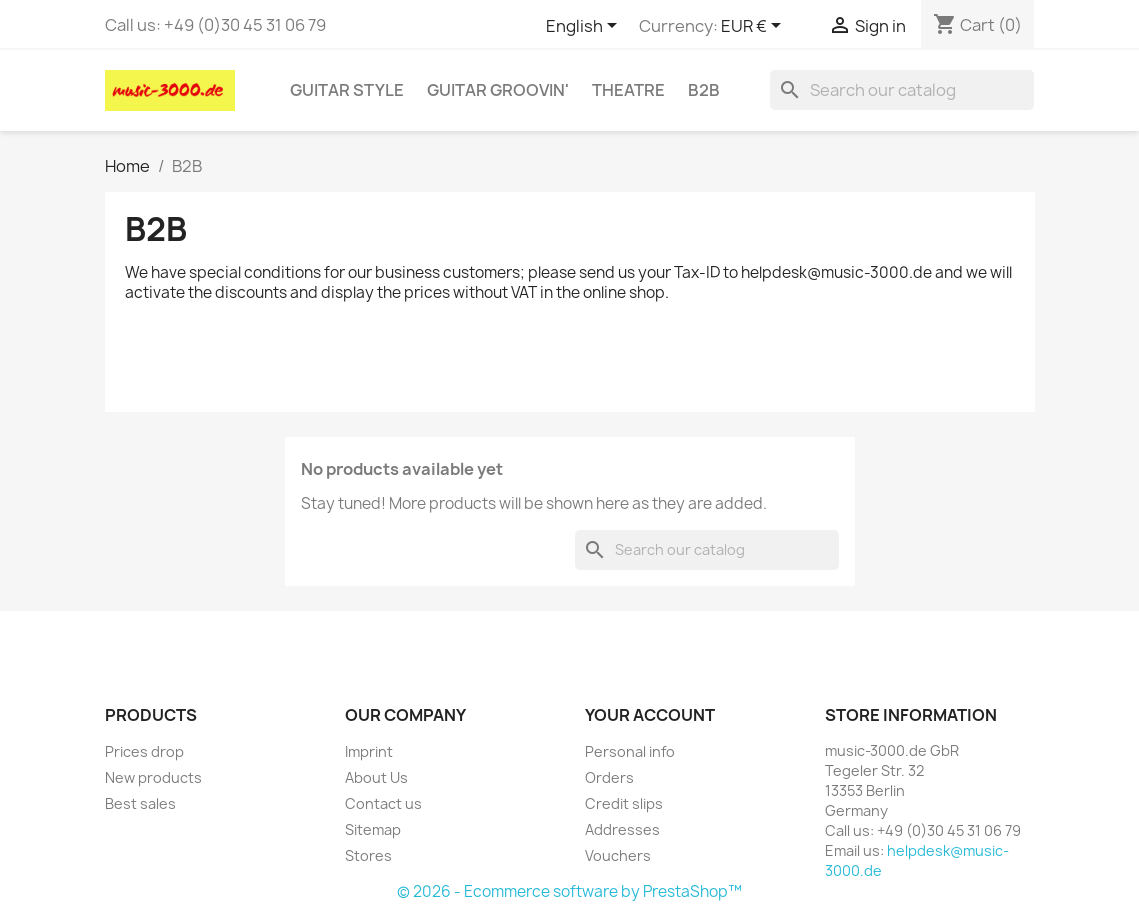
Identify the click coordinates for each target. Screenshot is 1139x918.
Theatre (628, 90)
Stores (368, 855)
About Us (376, 777)
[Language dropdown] (585, 27)
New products (153, 777)
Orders (609, 777)
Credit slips (624, 803)
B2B (704, 90)
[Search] (902, 90)
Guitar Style (347, 90)
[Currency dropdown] (754, 27)
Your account (650, 715)
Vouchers (618, 855)
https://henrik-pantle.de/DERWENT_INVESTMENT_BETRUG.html (356, 332)
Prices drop (144, 751)
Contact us (383, 803)
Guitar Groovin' (498, 90)
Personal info (630, 751)
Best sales (140, 803)
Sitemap (373, 829)
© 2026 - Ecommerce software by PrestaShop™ (569, 891)
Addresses (622, 829)
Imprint (369, 751)
